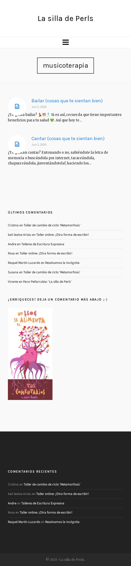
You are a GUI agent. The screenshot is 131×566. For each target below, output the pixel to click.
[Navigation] (65, 42)
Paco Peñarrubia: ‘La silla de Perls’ (47, 281)
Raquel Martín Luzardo (24, 262)
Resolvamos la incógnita (62, 262)
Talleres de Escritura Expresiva (42, 244)
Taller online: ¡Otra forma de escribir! (62, 234)
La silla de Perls (65, 18)
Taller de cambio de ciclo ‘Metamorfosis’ (52, 225)
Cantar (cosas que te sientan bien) (68, 138)
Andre (12, 244)
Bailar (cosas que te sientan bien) (67, 101)
